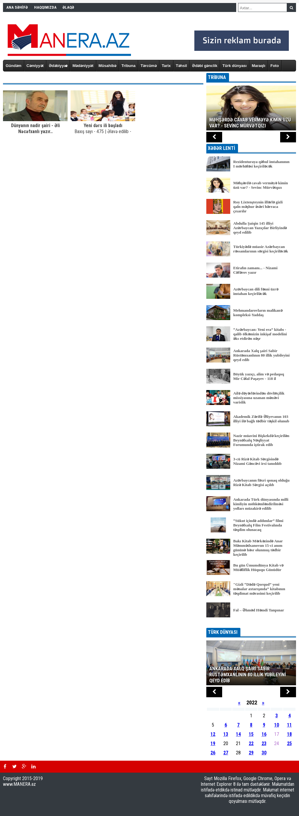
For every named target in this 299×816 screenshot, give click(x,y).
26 (212, 753)
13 (225, 734)
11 (289, 725)
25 (289, 743)
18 (289, 734)
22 (251, 743)
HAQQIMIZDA (45, 7)
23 (264, 743)
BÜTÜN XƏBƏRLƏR (251, 624)
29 (251, 753)
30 (264, 753)
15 (251, 734)
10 (276, 725)
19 (212, 743)
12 (212, 734)
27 (225, 753)
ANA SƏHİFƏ (17, 7)
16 (264, 734)
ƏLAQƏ (68, 7)
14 (238, 734)
